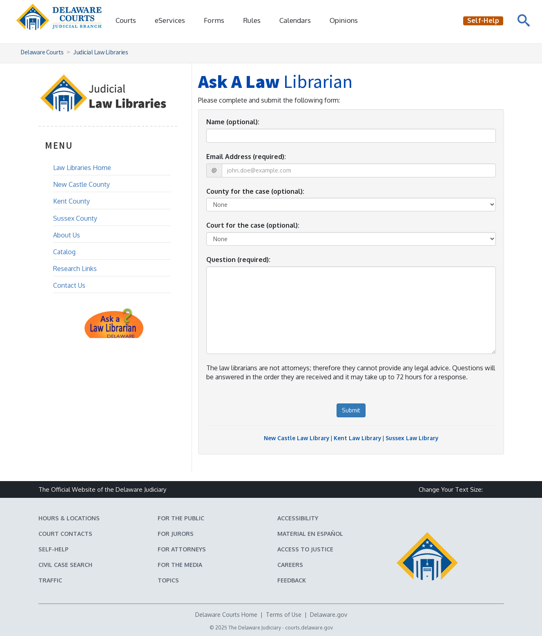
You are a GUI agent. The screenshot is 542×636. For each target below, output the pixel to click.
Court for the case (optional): (252, 225)
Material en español (310, 533)
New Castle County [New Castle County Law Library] (81, 184)
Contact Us (69, 285)
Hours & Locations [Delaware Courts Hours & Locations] (69, 518)
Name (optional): (232, 122)
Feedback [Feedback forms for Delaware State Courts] (291, 580)
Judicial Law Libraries (100, 52)
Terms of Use (283, 614)
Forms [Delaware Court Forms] (214, 20)
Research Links (75, 268)
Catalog (64, 252)
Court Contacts (65, 533)
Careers (290, 564)
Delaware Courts (42, 52)
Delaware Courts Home (226, 614)
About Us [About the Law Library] (66, 235)
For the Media (180, 564)
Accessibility (297, 518)
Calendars (295, 20)
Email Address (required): (246, 156)
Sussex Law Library (412, 437)
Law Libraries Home (82, 167)
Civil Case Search (65, 564)
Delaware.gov (328, 614)
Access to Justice (305, 549)
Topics (168, 580)
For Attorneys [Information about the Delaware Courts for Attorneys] (182, 549)
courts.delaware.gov (309, 628)
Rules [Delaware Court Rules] (252, 20)
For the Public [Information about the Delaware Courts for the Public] (181, 518)
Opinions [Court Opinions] (344, 20)
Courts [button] (126, 20)
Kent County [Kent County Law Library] (71, 201)
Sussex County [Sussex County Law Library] (75, 218)
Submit (351, 410)
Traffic (50, 580)
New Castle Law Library (296, 437)
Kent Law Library (357, 437)
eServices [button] (170, 20)
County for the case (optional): (255, 191)
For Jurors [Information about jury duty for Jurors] (176, 533)
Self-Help (53, 549)
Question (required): (238, 259)
